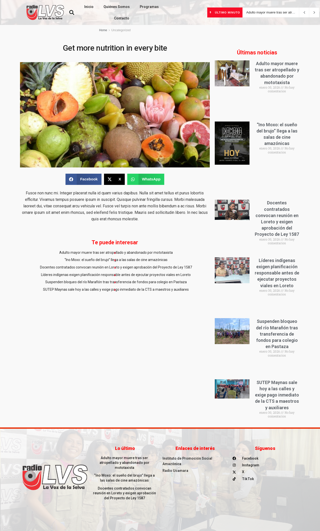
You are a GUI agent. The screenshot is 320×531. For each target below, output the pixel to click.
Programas (149, 7)
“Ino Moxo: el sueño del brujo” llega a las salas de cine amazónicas (116, 260)
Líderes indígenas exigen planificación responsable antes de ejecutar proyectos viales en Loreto (116, 275)
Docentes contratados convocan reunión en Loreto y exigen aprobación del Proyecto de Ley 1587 (116, 267)
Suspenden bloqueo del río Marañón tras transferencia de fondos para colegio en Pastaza (116, 282)
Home (103, 30)
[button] (72, 12)
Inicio (89, 7)
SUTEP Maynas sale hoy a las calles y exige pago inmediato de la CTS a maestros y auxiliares (116, 289)
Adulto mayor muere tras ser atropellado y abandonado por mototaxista (116, 253)
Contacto (121, 18)
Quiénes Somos (117, 7)
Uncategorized (120, 30)
